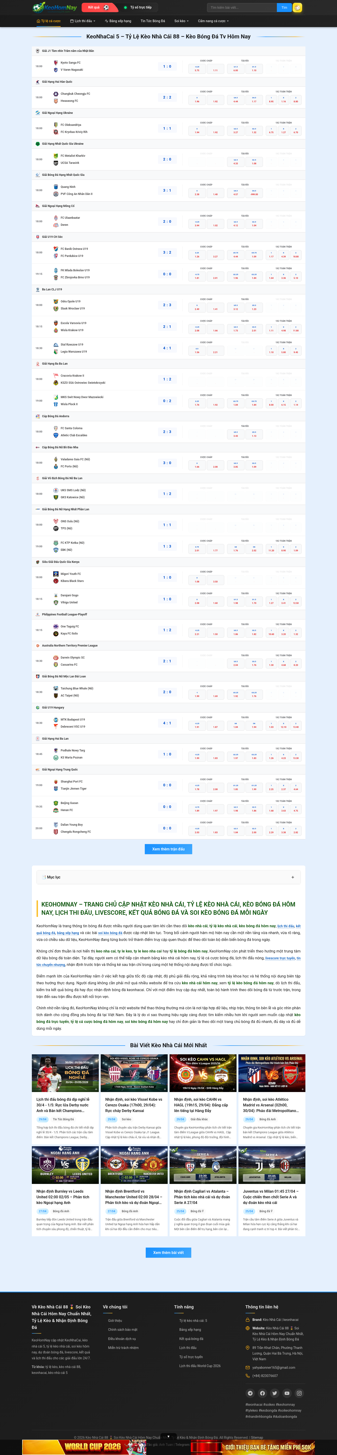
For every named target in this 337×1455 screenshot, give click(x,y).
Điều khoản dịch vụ (122, 1339)
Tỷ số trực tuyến (191, 1357)
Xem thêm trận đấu (168, 849)
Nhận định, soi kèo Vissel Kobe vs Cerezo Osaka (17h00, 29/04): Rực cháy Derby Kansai (133, 1105)
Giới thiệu (115, 1321)
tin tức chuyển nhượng (55, 964)
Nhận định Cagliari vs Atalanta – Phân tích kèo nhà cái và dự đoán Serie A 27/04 (202, 1197)
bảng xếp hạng (72, 933)
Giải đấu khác (199, 1119)
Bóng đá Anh (267, 1119)
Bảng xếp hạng (118, 21)
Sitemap (257, 1437)
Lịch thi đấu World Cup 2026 (200, 1366)
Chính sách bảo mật (122, 1329)
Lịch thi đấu (82, 21)
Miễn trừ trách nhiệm (123, 1348)
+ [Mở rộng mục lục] (292, 877)
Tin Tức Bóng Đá (153, 21)
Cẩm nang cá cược (213, 21)
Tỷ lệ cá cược (49, 21)
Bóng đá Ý (197, 1211)
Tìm (280, 7)
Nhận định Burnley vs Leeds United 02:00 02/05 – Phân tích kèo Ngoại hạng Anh (63, 1197)
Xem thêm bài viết (168, 1252)
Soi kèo (182, 21)
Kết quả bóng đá (191, 1339)
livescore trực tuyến (283, 958)
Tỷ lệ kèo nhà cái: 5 (193, 1321)
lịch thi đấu (284, 926)
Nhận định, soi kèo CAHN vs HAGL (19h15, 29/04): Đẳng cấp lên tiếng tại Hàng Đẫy (201, 1105)
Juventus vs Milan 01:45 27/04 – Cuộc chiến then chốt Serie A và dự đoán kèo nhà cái (271, 1197)
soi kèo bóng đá (117, 933)
